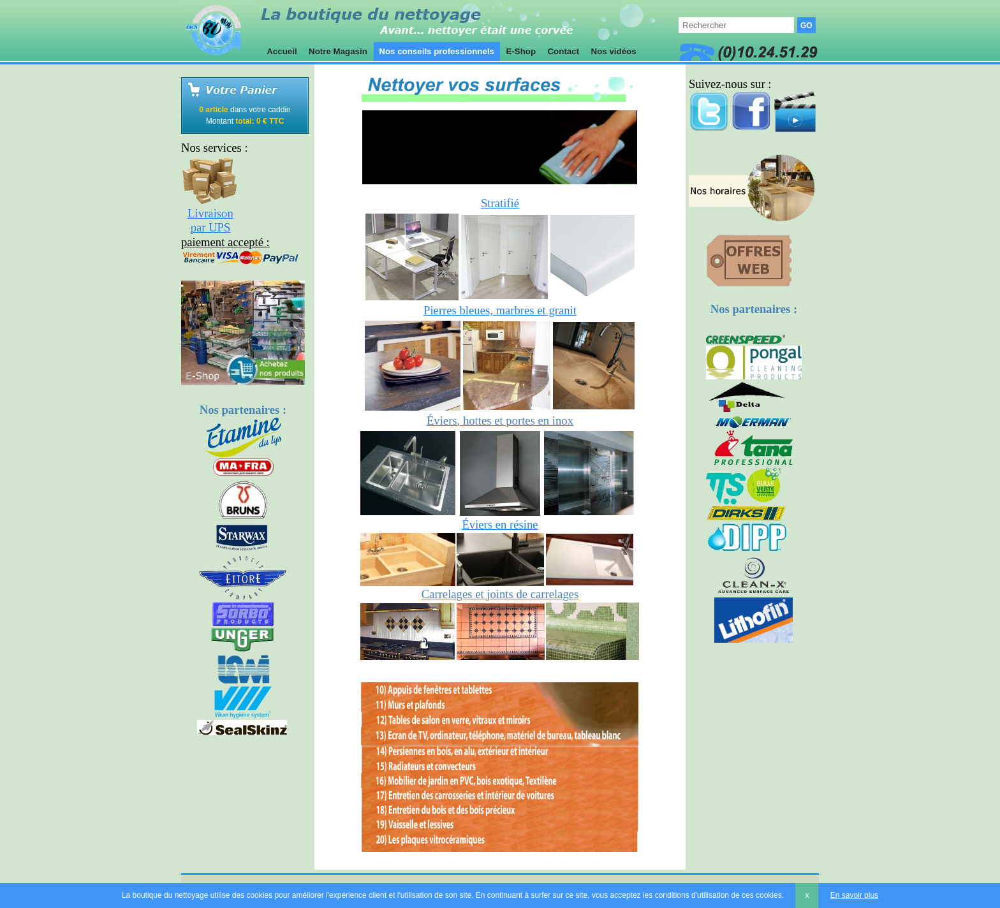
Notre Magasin (337, 51)
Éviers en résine (500, 524)
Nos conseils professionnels (437, 51)
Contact (563, 51)
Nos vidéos (614, 51)
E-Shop (521, 51)
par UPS (211, 227)
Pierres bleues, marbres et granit (500, 310)
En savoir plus (854, 895)
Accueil (282, 51)
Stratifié (500, 203)
